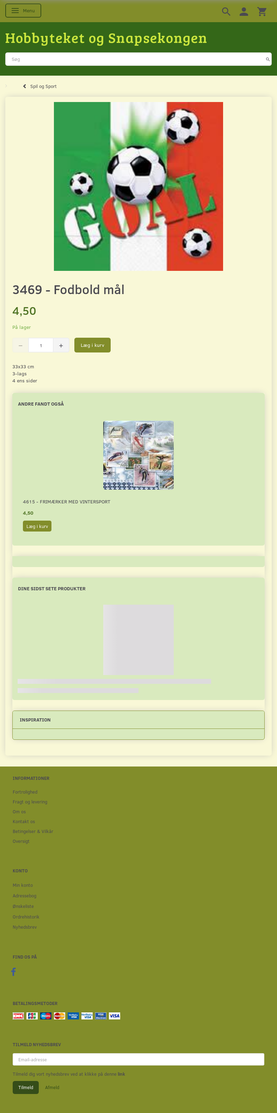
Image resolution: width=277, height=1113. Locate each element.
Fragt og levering (30, 801)
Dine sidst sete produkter (52, 588)
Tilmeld (25, 1087)
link (121, 1074)
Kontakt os (24, 821)
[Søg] (268, 59)
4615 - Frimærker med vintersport (66, 501)
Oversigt (21, 841)
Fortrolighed (25, 792)
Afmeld (52, 1087)
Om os (19, 811)
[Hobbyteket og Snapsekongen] (106, 37)
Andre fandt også (41, 403)
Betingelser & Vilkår (33, 831)
